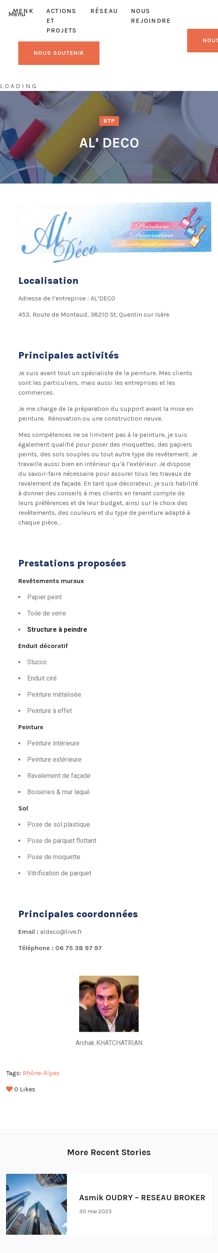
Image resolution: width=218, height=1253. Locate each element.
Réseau (104, 11)
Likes (20, 1089)
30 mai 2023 (95, 1211)
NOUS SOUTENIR (59, 53)
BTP (109, 120)
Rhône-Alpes (41, 1073)
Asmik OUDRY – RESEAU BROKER (142, 1197)
